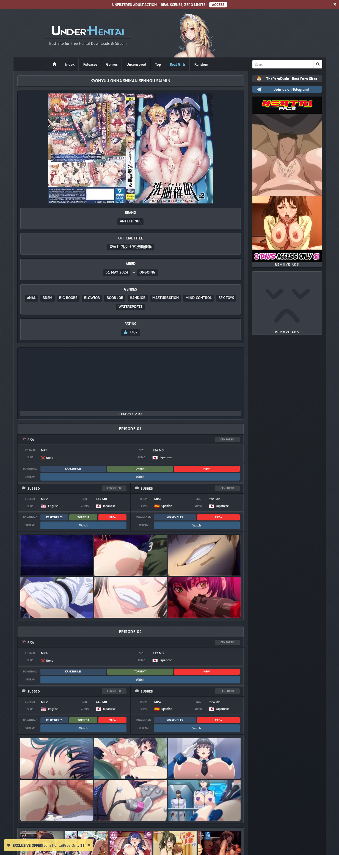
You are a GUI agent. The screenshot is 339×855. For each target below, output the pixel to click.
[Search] (317, 64)
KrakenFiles (73, 468)
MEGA (206, 468)
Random (201, 64)
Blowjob (92, 297)
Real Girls (178, 64)
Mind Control (199, 297)
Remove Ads (130, 414)
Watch (140, 477)
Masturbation (165, 297)
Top (158, 64)
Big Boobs (68, 297)
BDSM (47, 297)
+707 (130, 332)
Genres (112, 64)
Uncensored (136, 64)
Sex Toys (226, 297)
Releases (90, 64)
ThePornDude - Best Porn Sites (291, 78)
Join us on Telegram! (291, 89)
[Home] (54, 64)
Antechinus (130, 221)
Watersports (130, 306)
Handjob (137, 297)
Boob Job (115, 297)
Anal (31, 297)
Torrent (140, 468)
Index (70, 64)
